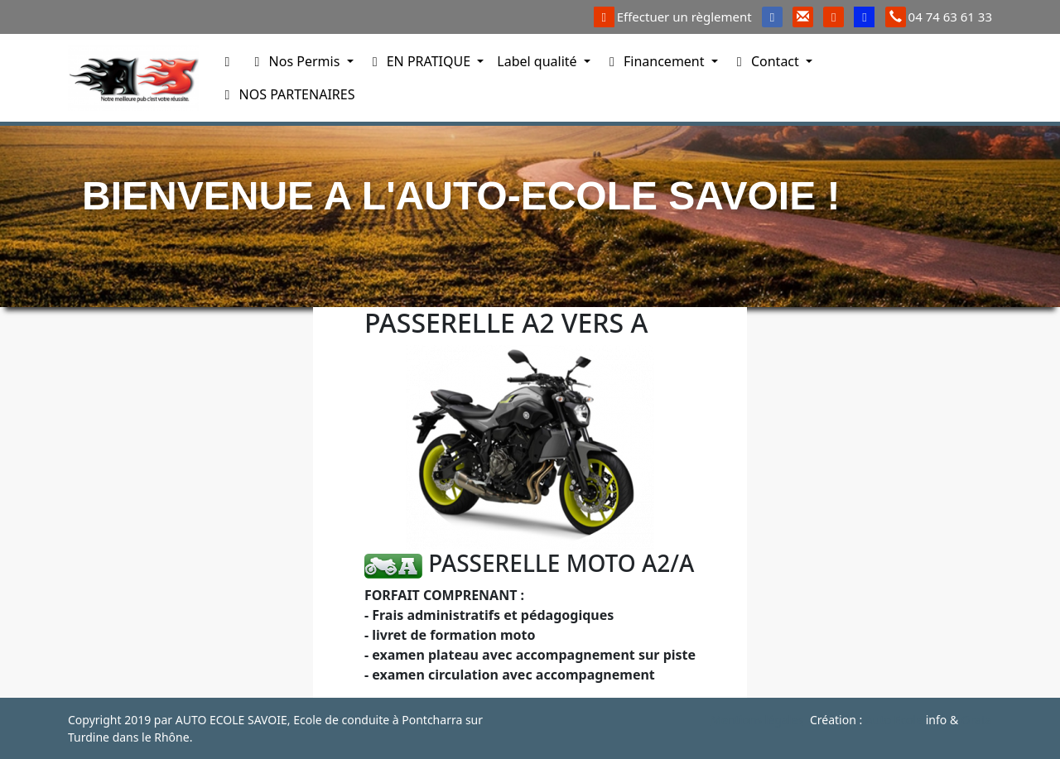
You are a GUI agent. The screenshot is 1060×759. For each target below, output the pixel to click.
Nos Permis (295, 61)
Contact (766, 61)
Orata (976, 720)
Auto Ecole (894, 720)
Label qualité (538, 61)
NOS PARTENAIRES (286, 94)
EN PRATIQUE (421, 61)
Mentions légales (757, 720)
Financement (656, 61)
